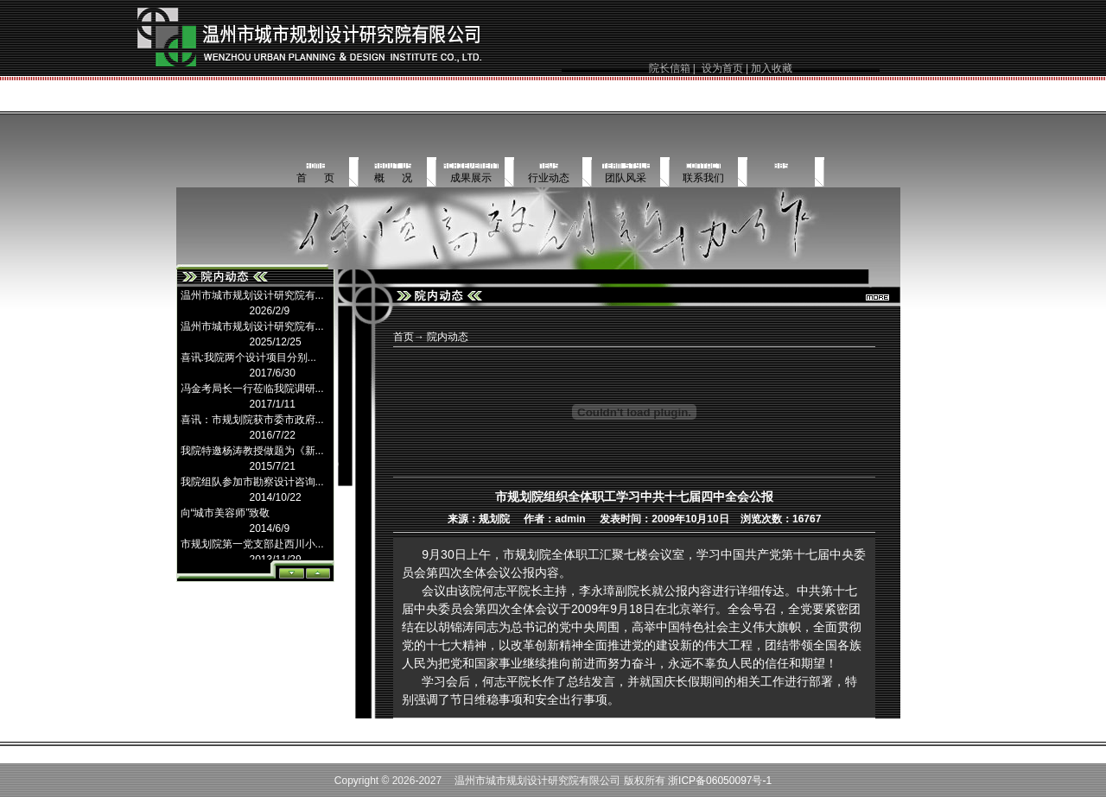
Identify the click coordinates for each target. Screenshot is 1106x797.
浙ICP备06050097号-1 (720, 781)
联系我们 (703, 178)
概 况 (393, 178)
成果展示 (471, 178)
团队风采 (625, 178)
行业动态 (548, 178)
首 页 (315, 178)
